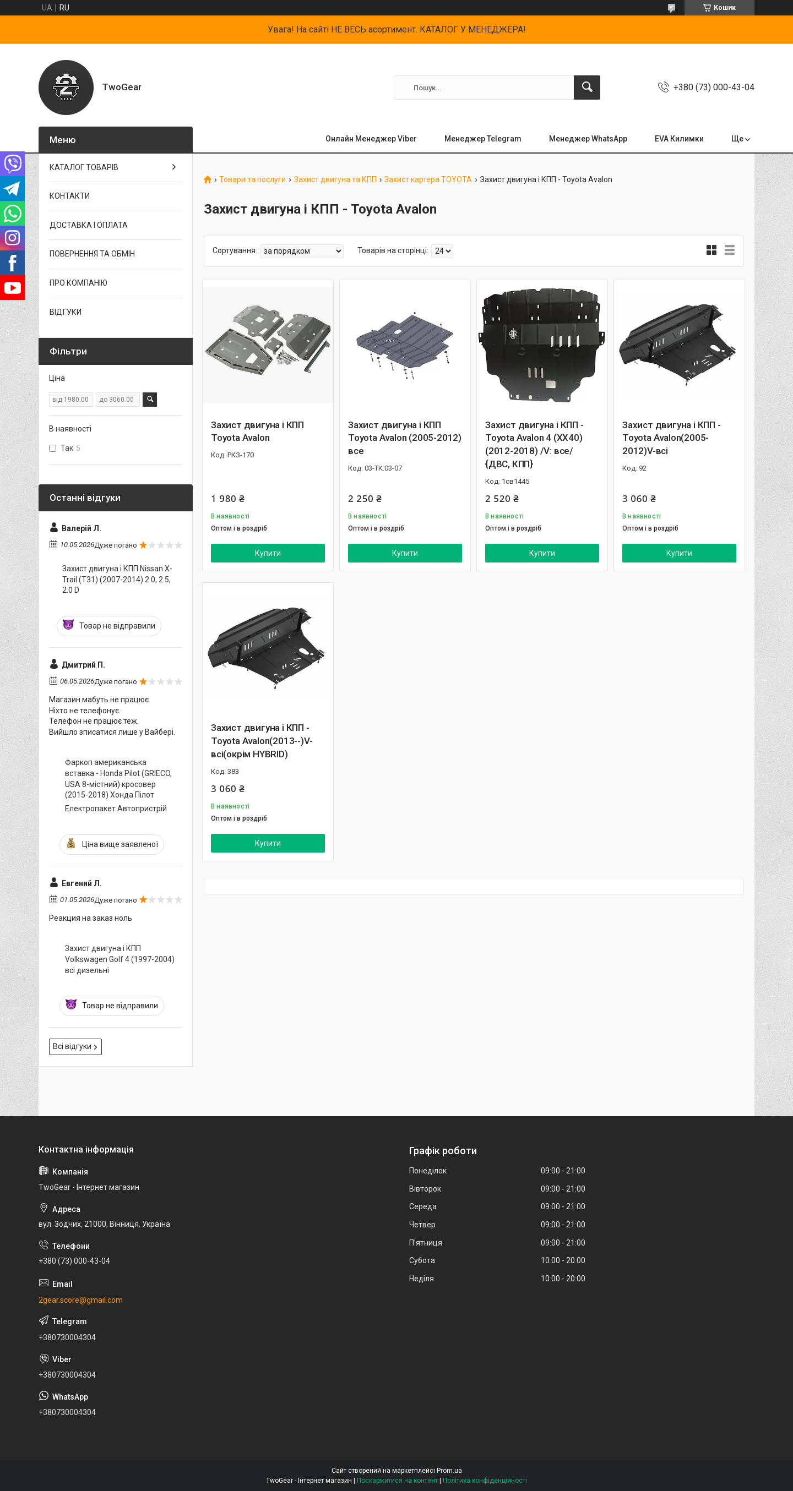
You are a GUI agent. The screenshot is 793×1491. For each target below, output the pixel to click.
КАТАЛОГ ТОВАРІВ (84, 167)
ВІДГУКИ (66, 312)
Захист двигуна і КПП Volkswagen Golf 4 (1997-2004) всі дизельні (120, 959)
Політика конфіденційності (485, 1480)
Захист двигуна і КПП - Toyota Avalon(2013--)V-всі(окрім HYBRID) (261, 741)
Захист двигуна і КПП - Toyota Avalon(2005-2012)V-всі (671, 438)
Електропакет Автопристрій (116, 808)
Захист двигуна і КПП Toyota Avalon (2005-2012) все (404, 438)
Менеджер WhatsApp (588, 138)
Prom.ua (449, 1470)
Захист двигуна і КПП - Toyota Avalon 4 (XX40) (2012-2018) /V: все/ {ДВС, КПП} (534, 444)
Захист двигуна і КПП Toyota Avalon (257, 431)
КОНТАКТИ (70, 196)
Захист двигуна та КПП (335, 180)
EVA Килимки (679, 138)
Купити (268, 553)
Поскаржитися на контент (397, 1480)
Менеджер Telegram (483, 138)
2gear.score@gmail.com (81, 1300)
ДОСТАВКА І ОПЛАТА (89, 225)
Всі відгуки (72, 1046)
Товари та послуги (252, 180)
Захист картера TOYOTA (428, 180)
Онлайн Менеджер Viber (371, 138)
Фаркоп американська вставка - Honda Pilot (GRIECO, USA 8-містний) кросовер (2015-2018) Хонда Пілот (118, 778)
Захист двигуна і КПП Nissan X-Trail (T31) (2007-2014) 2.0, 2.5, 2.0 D (117, 579)
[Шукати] (587, 87)
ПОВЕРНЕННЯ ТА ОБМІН (92, 253)
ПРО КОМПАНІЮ (78, 282)
